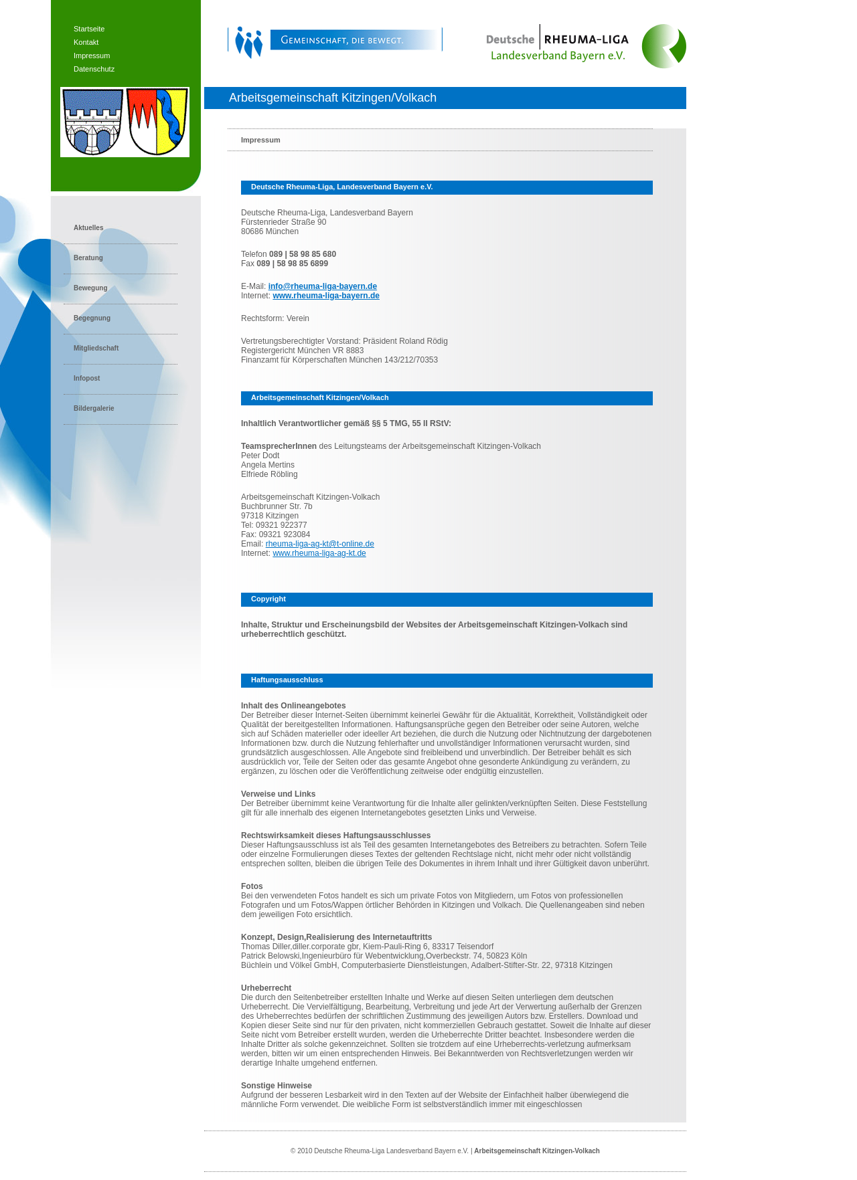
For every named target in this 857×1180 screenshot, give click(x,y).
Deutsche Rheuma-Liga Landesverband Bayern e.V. (391, 1151)
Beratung (88, 258)
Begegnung (92, 318)
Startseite (89, 29)
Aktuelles (88, 227)
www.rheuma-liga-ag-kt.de (319, 553)
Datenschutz (94, 69)
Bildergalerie (94, 408)
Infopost (87, 378)
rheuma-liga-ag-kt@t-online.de (320, 544)
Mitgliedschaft (96, 348)
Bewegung (91, 288)
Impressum (92, 56)
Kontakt (86, 42)
